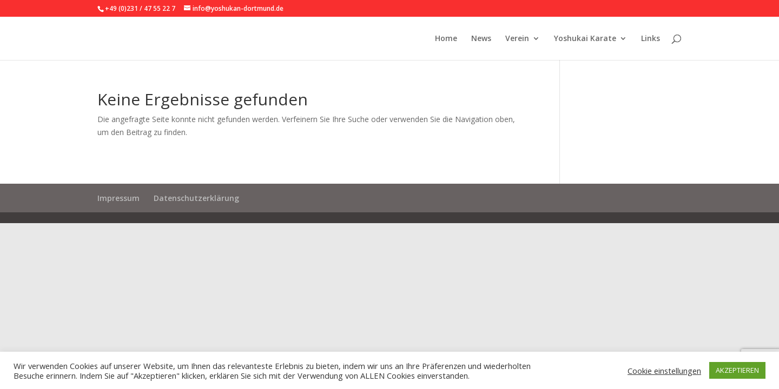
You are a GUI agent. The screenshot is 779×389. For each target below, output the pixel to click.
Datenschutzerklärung (196, 198)
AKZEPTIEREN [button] (737, 370)
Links (650, 39)
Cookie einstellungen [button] (664, 370)
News (481, 39)
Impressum (118, 198)
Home (446, 39)
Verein (517, 39)
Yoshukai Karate (585, 39)
